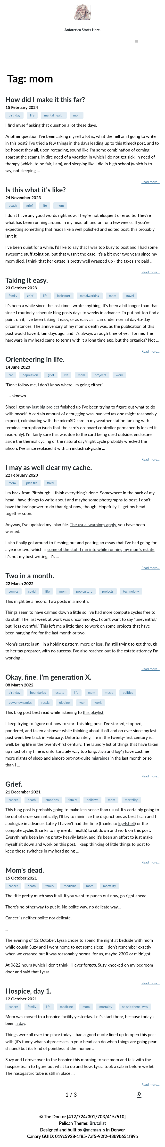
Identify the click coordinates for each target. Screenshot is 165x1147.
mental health (54, 115)
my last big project (42, 406)
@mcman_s (94, 1129)
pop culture (84, 591)
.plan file (31, 483)
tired (50, 483)
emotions (51, 800)
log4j (119, 751)
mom (76, 115)
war (82, 702)
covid (32, 591)
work (119, 375)
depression (30, 375)
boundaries (38, 692)
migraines (100, 758)
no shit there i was (135, 1007)
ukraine (64, 702)
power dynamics (20, 702)
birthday (14, 115)
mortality (131, 800)
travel (130, 296)
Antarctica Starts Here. (83, 29)
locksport (63, 296)
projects (100, 375)
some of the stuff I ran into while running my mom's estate (101, 549)
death (12, 205)
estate (60, 692)
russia (45, 702)
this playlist (93, 712)
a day (20, 1023)
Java (102, 751)
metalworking (89, 296)
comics (13, 591)
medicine (70, 886)
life (32, 115)
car (10, 375)
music (109, 692)
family (12, 296)
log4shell (126, 823)
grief (29, 205)
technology (131, 591)
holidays (92, 800)
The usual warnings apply (93, 524)
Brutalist (98, 1123)
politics (128, 692)
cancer (13, 800)
